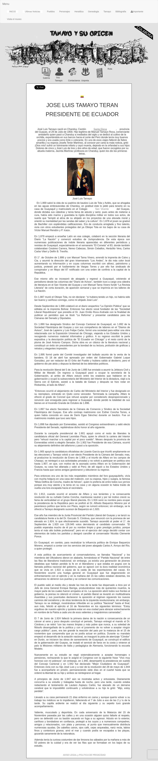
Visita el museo (14, 19)
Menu (5, 3)
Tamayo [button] (107, 11)
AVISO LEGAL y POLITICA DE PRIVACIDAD (84, 755)
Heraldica (79, 11)
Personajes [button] (64, 11)
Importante (137, 11)
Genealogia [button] (93, 11)
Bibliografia (121, 11)
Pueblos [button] (51, 11)
